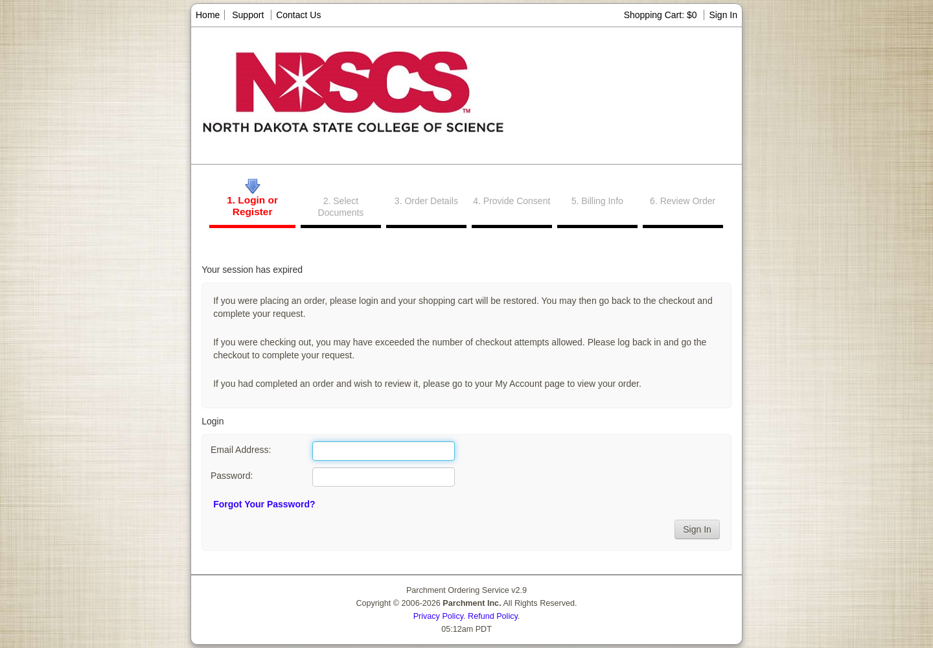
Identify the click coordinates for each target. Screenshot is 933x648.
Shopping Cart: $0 (662, 15)
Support (248, 15)
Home (208, 15)
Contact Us (298, 15)
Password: (232, 475)
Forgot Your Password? (264, 504)
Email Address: (241, 450)
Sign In (723, 15)
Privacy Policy (438, 616)
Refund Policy (493, 616)
